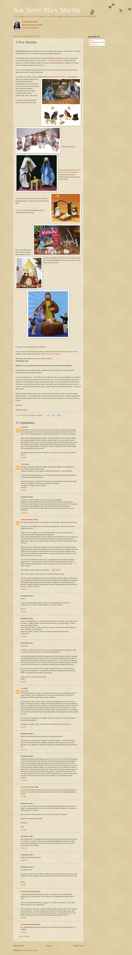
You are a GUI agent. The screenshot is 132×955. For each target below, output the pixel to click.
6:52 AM (23, 727)
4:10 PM (23, 797)
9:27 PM (23, 457)
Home (48, 946)
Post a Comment (23, 936)
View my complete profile (30, 27)
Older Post (78, 946)
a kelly (23, 464)
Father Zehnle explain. (52, 354)
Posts (92, 40)
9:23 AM (23, 682)
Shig (22, 427)
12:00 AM (24, 589)
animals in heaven (60, 77)
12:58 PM (24, 860)
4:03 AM (23, 612)
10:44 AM (24, 848)
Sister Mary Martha (31, 22)
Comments (93, 44)
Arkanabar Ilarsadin (28, 787)
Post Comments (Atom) (30, 950)
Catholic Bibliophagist (28, 891)
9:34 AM (23, 918)
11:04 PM (24, 513)
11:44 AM (24, 780)
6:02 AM (23, 830)
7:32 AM (23, 636)
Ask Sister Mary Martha (46, 10)
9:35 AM (23, 932)
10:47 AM (24, 749)
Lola (22, 688)
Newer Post (18, 946)
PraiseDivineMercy (27, 519)
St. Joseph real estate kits (55, 60)
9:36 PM (23, 490)
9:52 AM (23, 885)
